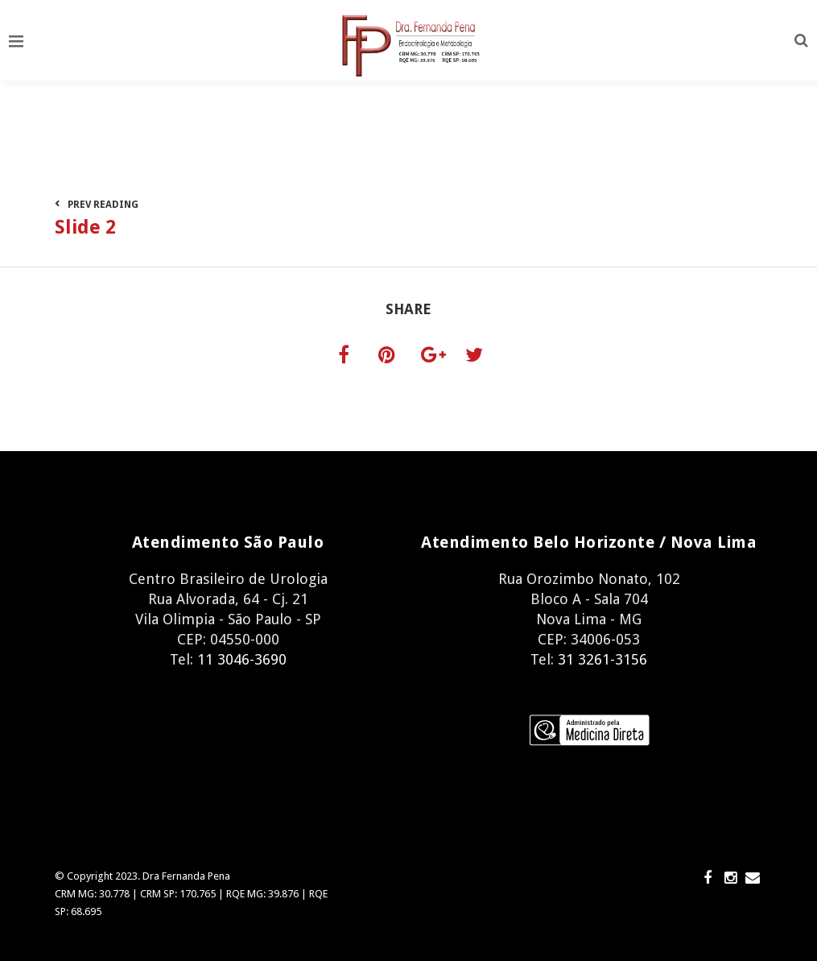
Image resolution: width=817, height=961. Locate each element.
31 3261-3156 (600, 659)
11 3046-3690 (242, 659)
